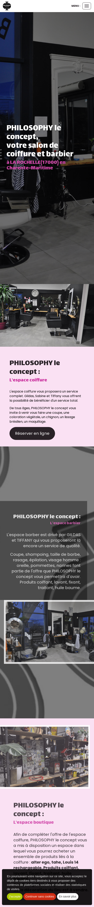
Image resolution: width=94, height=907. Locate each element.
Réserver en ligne (32, 433)
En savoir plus (67, 896)
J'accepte (15, 896)
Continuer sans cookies (39, 896)
